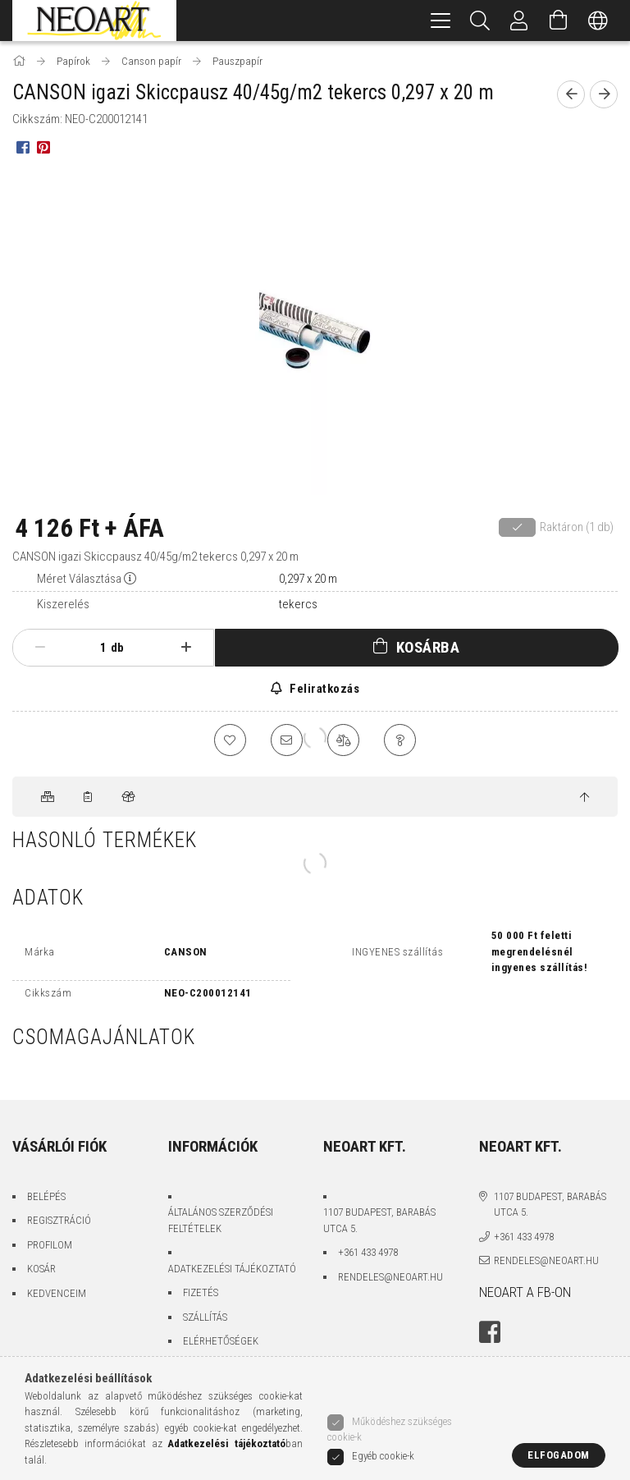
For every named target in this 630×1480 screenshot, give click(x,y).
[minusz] (40, 648)
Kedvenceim (56, 1293)
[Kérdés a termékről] (401, 740)
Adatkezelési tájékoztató (232, 1268)
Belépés (46, 1196)
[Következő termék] (604, 94)
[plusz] (186, 648)
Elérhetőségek (220, 1342)
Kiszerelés (63, 604)
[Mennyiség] (94, 647)
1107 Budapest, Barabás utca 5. (379, 1221)
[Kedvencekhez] (228, 740)
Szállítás (205, 1317)
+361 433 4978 (368, 1253)
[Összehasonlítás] (343, 740)
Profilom (49, 1245)
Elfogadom (558, 1455)
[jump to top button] (584, 798)
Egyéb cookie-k (383, 1456)
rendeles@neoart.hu (390, 1277)
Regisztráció (59, 1221)
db (117, 647)
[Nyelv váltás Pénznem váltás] (598, 20)
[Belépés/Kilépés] (519, 20)
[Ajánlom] (286, 740)
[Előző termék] (571, 94)
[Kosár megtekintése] (558, 20)
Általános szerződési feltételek (220, 1221)
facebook (489, 1333)
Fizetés (200, 1293)
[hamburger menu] (440, 20)
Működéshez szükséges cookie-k (389, 1430)
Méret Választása (79, 578)
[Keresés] (480, 20)
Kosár (41, 1269)
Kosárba (428, 647)
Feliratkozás (323, 688)
